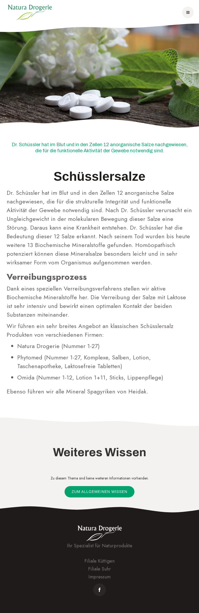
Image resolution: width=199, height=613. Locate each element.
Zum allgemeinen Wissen (100, 492)
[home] (29, 12)
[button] (188, 12)
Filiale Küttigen (99, 561)
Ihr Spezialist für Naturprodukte (99, 545)
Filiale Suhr (99, 569)
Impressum (99, 576)
